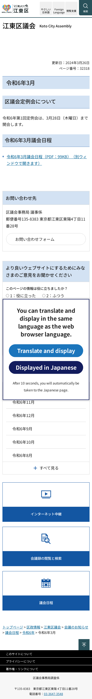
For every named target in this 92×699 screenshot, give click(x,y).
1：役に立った (23, 295)
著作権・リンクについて (22, 669)
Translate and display (46, 351)
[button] (59, 8)
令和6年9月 (22, 429)
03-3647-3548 (53, 694)
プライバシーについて (20, 661)
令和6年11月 (23, 402)
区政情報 (33, 627)
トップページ (12, 627)
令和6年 (28, 632)
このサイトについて (19, 654)
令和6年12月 (23, 415)
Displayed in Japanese (46, 367)
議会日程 (12, 632)
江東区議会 (37, 25)
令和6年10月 (23, 442)
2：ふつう (55, 295)
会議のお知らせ (76, 627)
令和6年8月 (22, 455)
